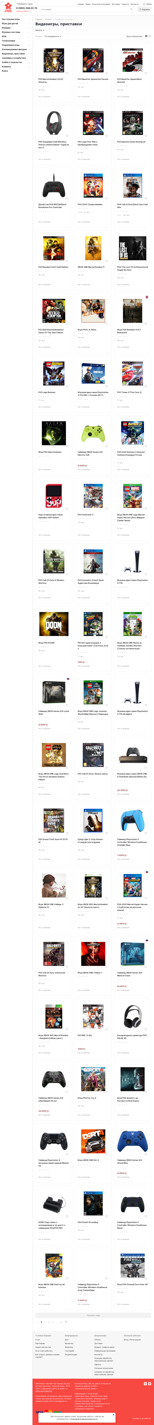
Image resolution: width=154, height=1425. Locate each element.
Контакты (134, 4)
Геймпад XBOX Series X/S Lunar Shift (53, 712)
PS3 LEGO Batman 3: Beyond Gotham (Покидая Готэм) (130, 453)
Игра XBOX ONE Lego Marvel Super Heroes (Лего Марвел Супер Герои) (131, 517)
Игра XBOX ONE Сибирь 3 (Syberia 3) (50, 905)
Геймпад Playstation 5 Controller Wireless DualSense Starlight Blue (132, 842)
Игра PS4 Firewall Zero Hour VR (132, 1284)
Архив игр (69, 1343)
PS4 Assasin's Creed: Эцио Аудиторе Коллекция (91, 581)
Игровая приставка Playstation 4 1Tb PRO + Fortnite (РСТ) (93, 393)
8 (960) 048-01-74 (26, 8)
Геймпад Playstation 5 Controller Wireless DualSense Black (132, 1225)
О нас (37, 1340)
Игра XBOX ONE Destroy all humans (51, 1285)
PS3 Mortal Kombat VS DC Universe (50, 80)
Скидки (81, 4)
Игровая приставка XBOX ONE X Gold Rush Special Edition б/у (132, 775)
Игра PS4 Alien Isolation (49, 452)
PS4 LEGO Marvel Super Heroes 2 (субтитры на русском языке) (132, 907)
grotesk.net (146, 1418)
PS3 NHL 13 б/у (85, 1035)
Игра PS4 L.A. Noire (87, 329)
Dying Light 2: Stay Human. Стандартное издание (90, 840)
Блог (67, 1340)
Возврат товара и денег (104, 1347)
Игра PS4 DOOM (46, 643)
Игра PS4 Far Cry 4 (87, 1098)
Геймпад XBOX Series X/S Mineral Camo (129, 974)
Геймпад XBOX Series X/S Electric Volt (90, 453)
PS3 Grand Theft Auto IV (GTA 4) (53, 840)
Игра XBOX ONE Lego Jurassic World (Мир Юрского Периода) (93, 712)
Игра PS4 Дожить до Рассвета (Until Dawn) (128, 1099)
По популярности (53, 36)
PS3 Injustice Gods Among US (131, 142)
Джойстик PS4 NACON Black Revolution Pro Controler (52, 205)
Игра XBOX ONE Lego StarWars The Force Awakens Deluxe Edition (53, 777)
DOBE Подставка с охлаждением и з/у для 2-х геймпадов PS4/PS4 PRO (51, 1225)
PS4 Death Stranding (88, 1222)
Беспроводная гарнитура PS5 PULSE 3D (132, 1036)
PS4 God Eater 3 (85, 514)
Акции (88, 4)
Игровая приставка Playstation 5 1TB (132, 581)
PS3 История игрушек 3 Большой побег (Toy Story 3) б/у (93, 646)
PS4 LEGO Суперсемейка (90, 204)
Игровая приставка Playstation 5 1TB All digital (132, 712)
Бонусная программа (101, 4)
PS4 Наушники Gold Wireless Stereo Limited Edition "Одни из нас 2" (53, 145)
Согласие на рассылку (103, 1368)
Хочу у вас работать (44, 1351)
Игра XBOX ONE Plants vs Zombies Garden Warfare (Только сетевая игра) (129, 646)
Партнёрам (40, 1343)
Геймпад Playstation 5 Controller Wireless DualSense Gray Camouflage (92, 1287)
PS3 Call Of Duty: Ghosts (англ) (93, 774)
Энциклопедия (71, 1355)
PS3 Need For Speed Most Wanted (129, 80)
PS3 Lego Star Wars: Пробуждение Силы (88, 143)
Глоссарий (69, 1351)
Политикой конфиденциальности (84, 1419)
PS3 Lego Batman (46, 392)
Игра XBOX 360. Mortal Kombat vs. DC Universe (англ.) (93, 905)
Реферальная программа (104, 1351)
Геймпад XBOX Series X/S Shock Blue (129, 1161)
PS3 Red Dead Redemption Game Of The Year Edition (51, 331)
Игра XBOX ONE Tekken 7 (90, 973)
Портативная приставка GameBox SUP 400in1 (50, 516)
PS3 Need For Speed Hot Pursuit (93, 79)
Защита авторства (43, 1347)
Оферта (97, 1364)
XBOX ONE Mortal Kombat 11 (91, 267)
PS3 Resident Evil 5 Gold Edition (53, 267)
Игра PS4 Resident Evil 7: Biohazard (129, 331)
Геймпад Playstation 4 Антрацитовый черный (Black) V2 (53, 1163)
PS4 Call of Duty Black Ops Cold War (132, 205)
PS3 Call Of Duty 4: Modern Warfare (51, 581)
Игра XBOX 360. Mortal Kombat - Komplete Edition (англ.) (53, 1036)
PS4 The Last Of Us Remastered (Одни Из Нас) (132, 268)
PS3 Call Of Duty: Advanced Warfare (51, 974)
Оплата (97, 1340)
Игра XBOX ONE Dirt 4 (88, 1160)
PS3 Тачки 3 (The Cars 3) (129, 392)
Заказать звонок (22, 11)
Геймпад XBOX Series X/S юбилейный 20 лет (50, 1099)
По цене (38, 36)
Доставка (116, 4)
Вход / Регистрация (132, 1340)
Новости (125, 4)
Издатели (69, 1347)
